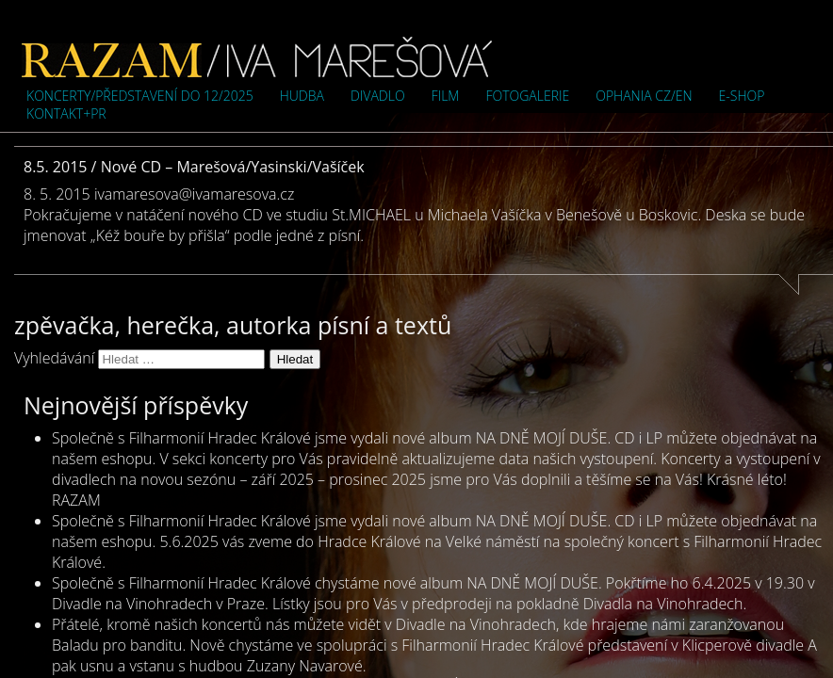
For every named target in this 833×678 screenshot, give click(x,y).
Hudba (302, 96)
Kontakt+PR (66, 113)
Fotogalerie (527, 96)
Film (446, 96)
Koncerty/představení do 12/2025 (139, 96)
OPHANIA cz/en (644, 96)
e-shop (742, 96)
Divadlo (378, 96)
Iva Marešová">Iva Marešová (257, 56)
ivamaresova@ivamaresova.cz (194, 194)
